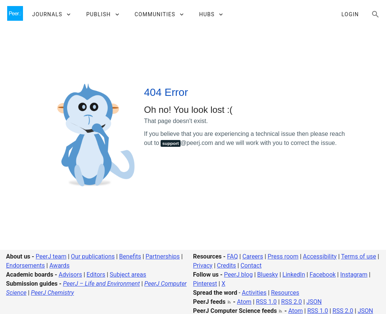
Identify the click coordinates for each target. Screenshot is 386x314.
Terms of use (358, 256)
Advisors (70, 274)
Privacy (203, 265)
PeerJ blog (238, 274)
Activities (254, 292)
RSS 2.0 (291, 301)
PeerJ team (51, 256)
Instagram (353, 274)
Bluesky (267, 274)
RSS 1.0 (266, 301)
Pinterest (205, 283)
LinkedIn (293, 274)
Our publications (93, 256)
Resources (285, 292)
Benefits (130, 256)
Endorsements (25, 265)
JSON (314, 301)
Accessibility (320, 256)
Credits (226, 265)
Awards (59, 265)
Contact (251, 265)
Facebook (322, 274)
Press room (283, 256)
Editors (96, 274)
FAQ (232, 256)
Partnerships (163, 256)
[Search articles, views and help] (375, 14)
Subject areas (128, 274)
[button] (51, 14)
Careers (252, 256)
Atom (244, 301)
